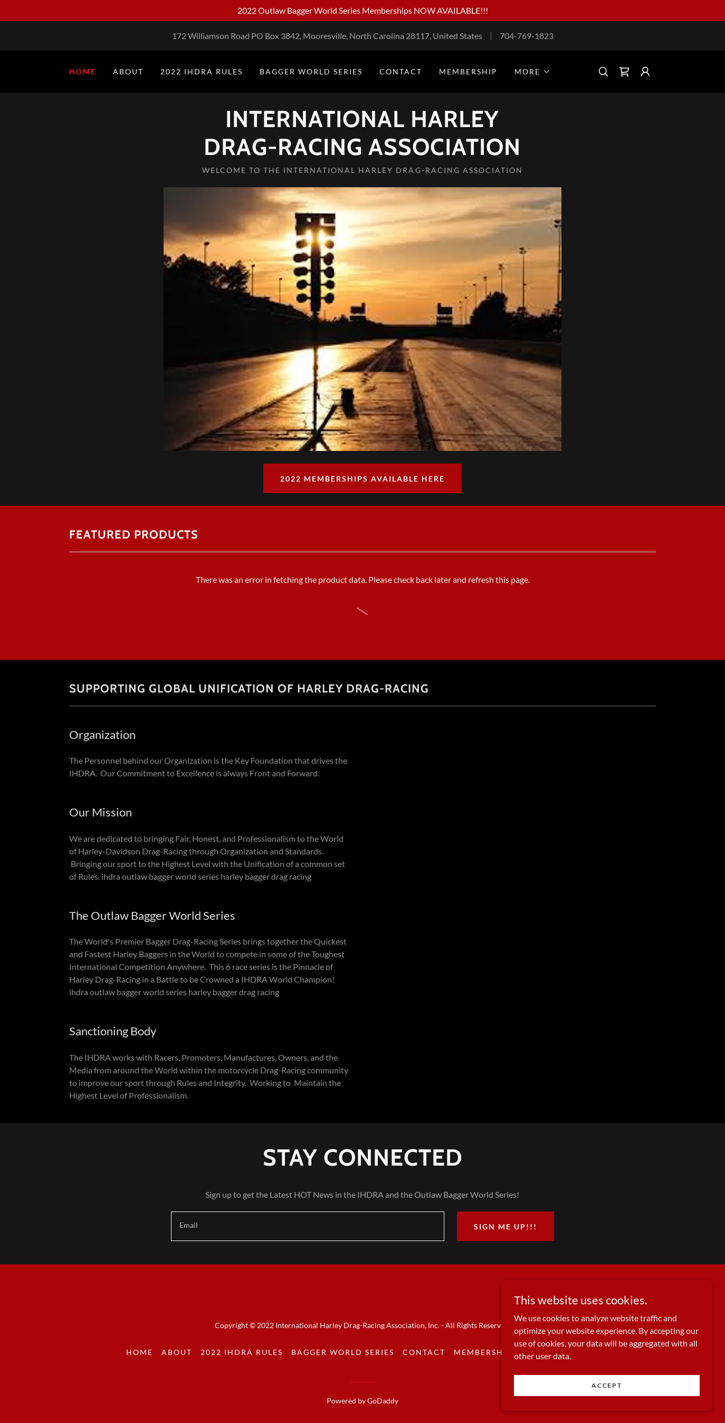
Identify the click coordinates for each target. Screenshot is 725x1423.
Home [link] (82, 71)
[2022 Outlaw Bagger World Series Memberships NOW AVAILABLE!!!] (362, 10)
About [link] (128, 71)
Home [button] (139, 1352)
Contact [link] (400, 71)
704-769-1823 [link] (527, 36)
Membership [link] (468, 71)
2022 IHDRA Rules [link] (201, 71)
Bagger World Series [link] (311, 71)
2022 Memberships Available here (362, 478)
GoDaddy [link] (382, 1400)
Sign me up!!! (505, 1226)
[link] (624, 71)
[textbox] (307, 1226)
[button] (532, 71)
